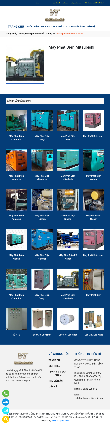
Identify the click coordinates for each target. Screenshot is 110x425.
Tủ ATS (16, 334)
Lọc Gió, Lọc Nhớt (42, 334)
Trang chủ (11, 33)
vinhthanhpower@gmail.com (88, 398)
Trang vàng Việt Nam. (60, 421)
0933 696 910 (90, 389)
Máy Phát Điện (93, 295)
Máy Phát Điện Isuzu (93, 136)
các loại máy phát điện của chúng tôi (36, 33)
